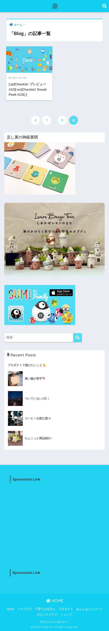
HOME (54, 600)
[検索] (77, 337)
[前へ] (35, 120)
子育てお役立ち (45, 609)
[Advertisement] (54, 523)
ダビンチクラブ (47, 614)
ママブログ (24, 609)
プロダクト (66, 609)
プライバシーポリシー (53, 622)
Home (10, 609)
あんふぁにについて (89, 609)
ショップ (66, 614)
